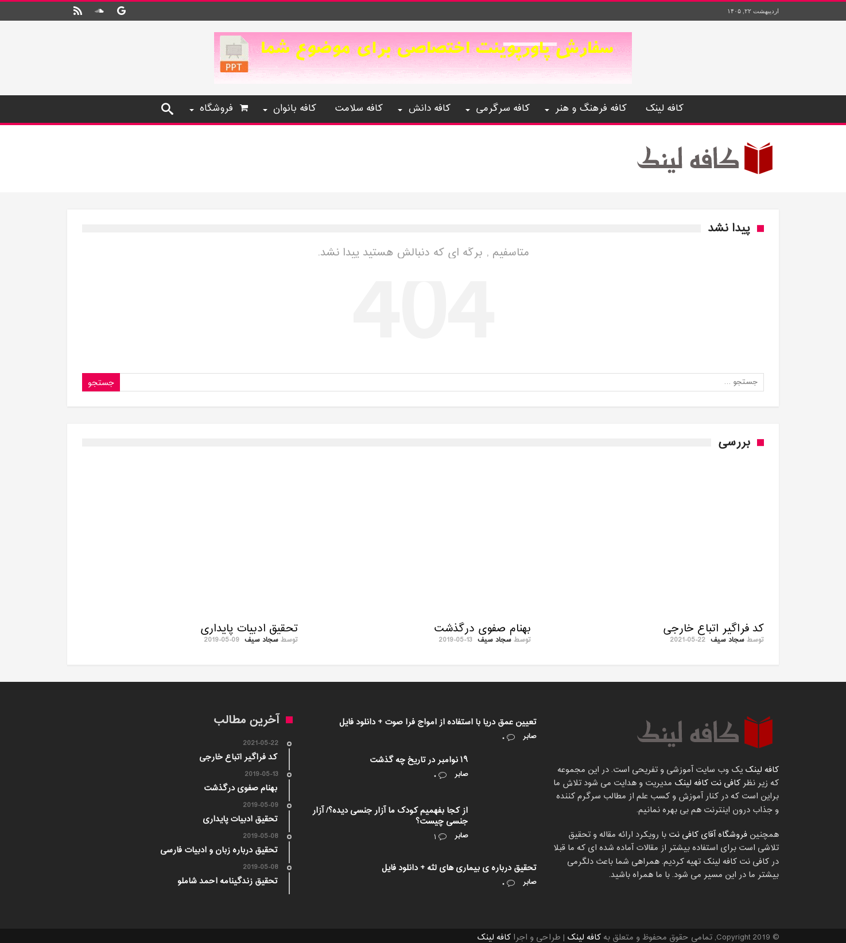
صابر (529, 736)
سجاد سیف (727, 640)
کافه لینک (762, 770)
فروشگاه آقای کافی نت (706, 834)
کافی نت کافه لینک (706, 783)
